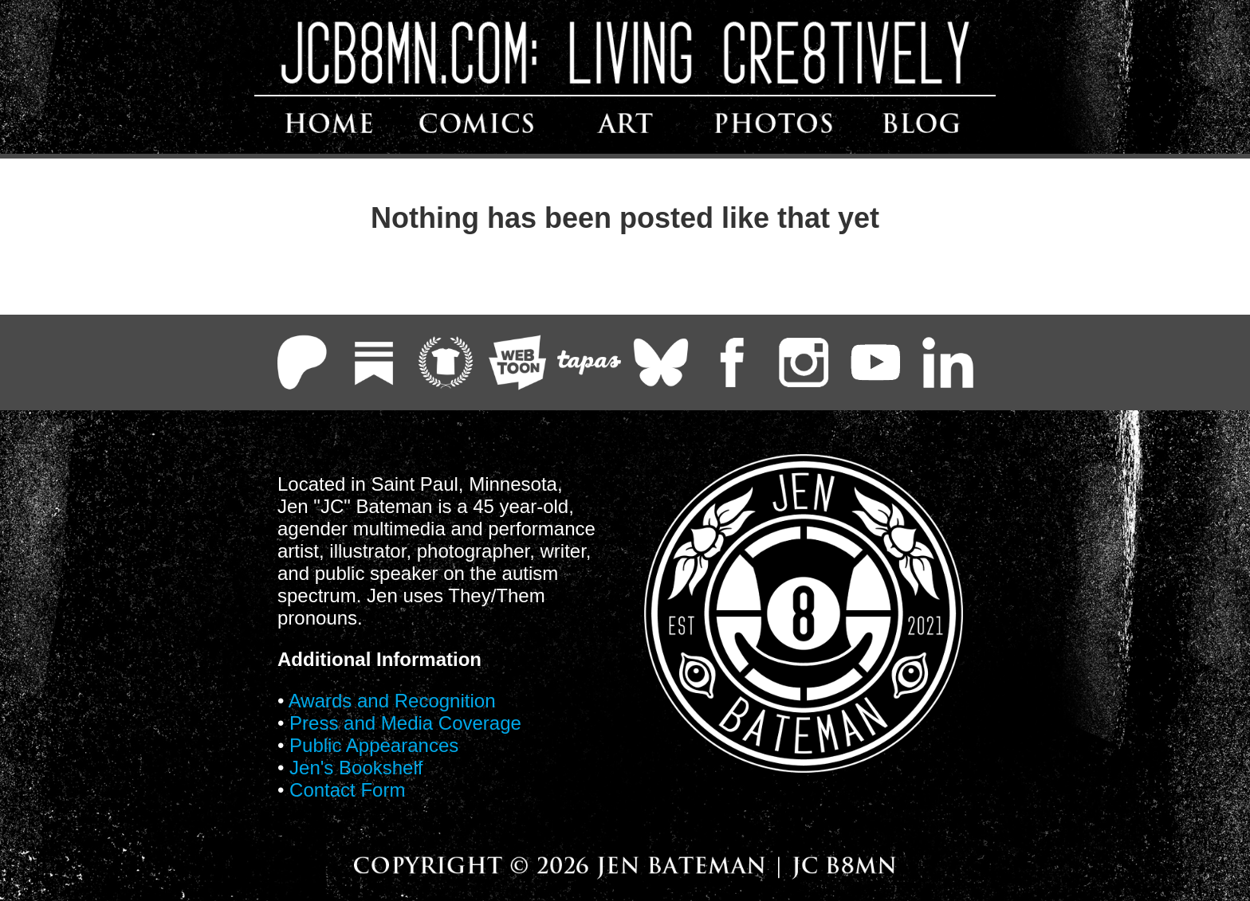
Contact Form (347, 790)
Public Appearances (373, 745)
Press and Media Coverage (405, 723)
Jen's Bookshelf (356, 767)
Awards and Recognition (392, 700)
